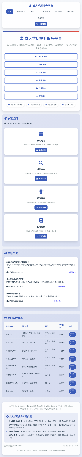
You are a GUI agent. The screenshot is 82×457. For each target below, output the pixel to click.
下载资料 (41, 236)
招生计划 (41, 24)
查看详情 (41, 150)
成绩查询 (46, 11)
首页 (9, 11)
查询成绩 (41, 178)
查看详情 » (72, 272)
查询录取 (41, 207)
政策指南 (70, 11)
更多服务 (41, 18)
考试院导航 (21, 11)
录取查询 (58, 11)
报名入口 (34, 11)
